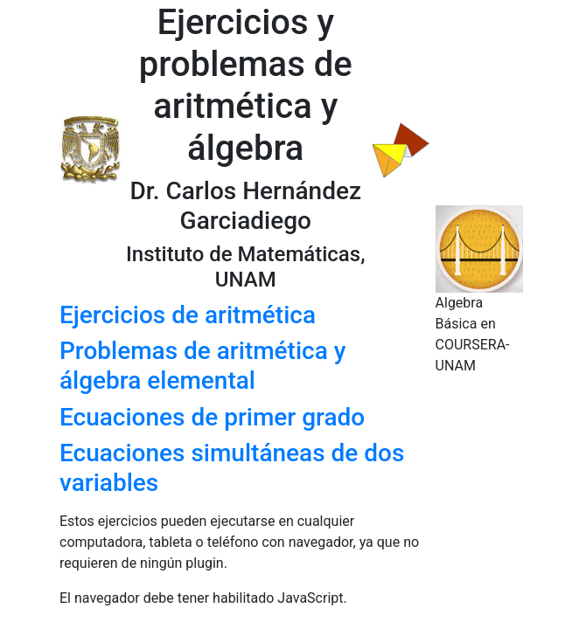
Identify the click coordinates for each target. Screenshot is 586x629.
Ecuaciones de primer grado (212, 417)
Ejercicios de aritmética (187, 315)
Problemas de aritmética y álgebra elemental (202, 365)
